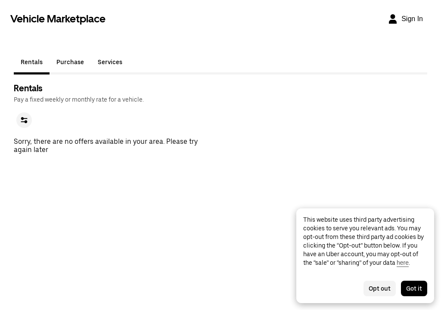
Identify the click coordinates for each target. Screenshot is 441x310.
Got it (414, 288)
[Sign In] (405, 18)
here (403, 262)
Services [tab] (110, 62)
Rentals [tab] (32, 62)
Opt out (380, 288)
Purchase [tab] (70, 62)
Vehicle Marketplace (58, 18)
